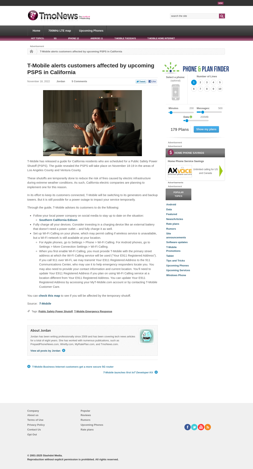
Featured (171, 214)
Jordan (61, 81)
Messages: (210, 108)
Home (36, 30)
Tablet (170, 255)
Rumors (171, 228)
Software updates (177, 242)
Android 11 (97, 38)
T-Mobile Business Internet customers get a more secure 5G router (70, 367)
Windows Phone (176, 275)
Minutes (173, 108)
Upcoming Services (178, 270)
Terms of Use (35, 419)
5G (55, 38)
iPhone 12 (73, 38)
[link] (180, 171)
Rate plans (172, 223)
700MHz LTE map (59, 30)
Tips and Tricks (175, 260)
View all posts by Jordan (47, 350)
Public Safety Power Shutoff (56, 311)
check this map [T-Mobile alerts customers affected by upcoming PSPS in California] (49, 295)
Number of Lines (207, 76)
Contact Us (34, 429)
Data (169, 209)
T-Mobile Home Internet (161, 38)
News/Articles (174, 219)
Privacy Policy (36, 424)
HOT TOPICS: (37, 38)
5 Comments (79, 81)
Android (171, 204)
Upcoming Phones (91, 30)
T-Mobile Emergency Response (93, 311)
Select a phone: (175, 79)
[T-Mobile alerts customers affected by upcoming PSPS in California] (45, 303)
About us (32, 415)
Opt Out (32, 434)
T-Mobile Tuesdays (125, 38)
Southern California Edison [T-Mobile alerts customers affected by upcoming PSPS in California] (58, 220)
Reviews (86, 415)
